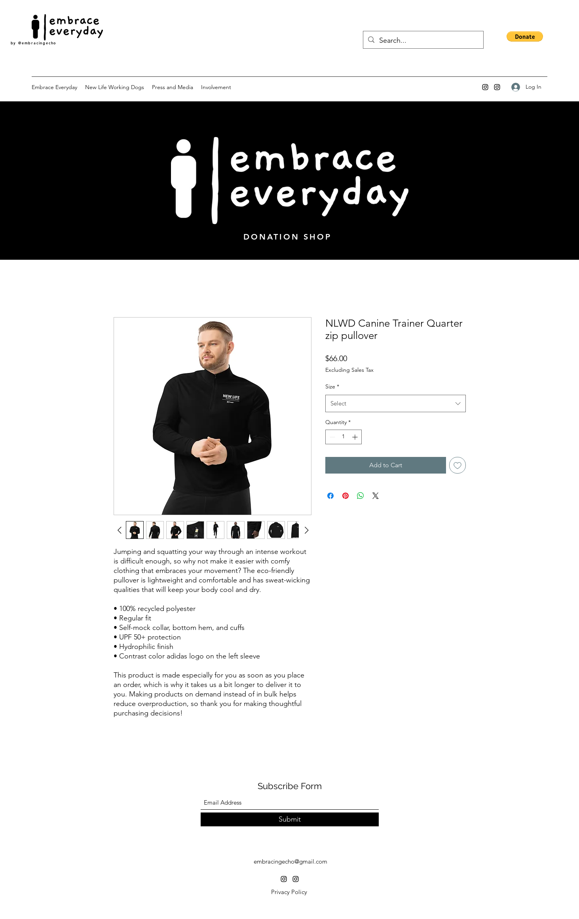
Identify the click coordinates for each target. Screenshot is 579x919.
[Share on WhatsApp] (360, 495)
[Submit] (290, 819)
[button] (525, 36)
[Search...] (423, 40)
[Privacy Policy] (289, 892)
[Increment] (356, 437)
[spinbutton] (343, 437)
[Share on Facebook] (330, 495)
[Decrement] (331, 437)
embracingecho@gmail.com (290, 861)
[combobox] (395, 403)
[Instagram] (485, 87)
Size (332, 386)
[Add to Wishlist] (457, 465)
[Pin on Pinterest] (345, 495)
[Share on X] (375, 495)
